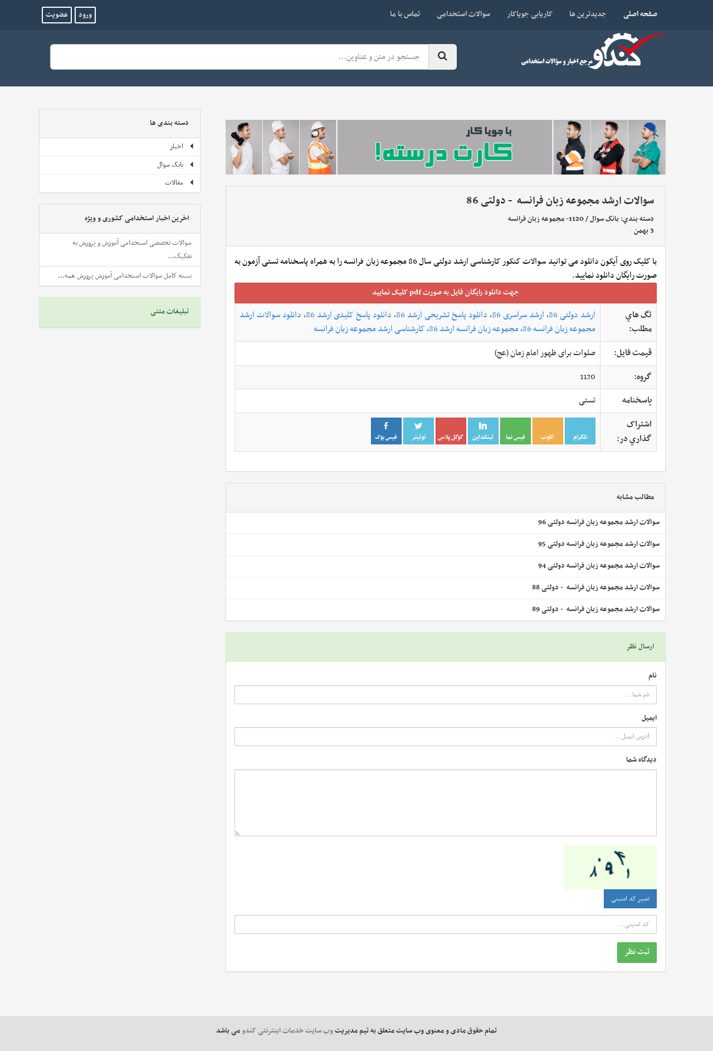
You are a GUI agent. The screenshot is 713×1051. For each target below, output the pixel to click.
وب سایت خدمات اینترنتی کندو (287, 1031)
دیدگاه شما (641, 760)
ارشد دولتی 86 (572, 315)
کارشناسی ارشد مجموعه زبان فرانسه (369, 329)
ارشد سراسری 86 (518, 315)
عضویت (57, 15)
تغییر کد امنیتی (630, 898)
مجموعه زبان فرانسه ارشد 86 (474, 329)
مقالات (179, 183)
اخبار (182, 147)
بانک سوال (604, 219)
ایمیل (649, 718)
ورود (85, 15)
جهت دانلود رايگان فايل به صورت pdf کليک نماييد (445, 292)
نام (652, 676)
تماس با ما (405, 14)
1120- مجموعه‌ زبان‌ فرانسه (546, 219)
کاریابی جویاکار (530, 14)
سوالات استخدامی (463, 14)
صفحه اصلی (636, 14)
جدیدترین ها (588, 14)
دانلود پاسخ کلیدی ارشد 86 (349, 315)
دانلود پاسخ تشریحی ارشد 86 (441, 315)
